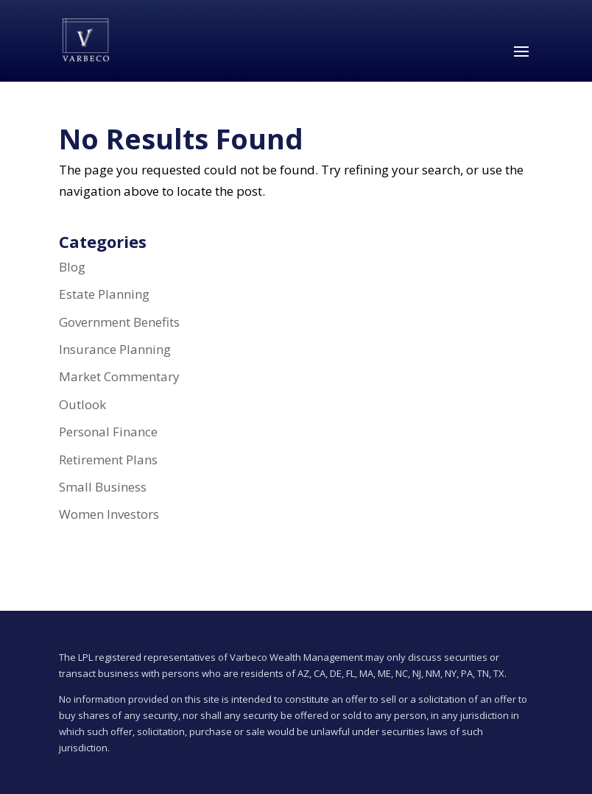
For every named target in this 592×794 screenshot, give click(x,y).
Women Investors (109, 514)
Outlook (82, 404)
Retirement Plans (108, 459)
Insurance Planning (115, 349)
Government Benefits (119, 321)
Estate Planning (104, 294)
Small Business (103, 486)
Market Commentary (119, 376)
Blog (72, 266)
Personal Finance (108, 431)
